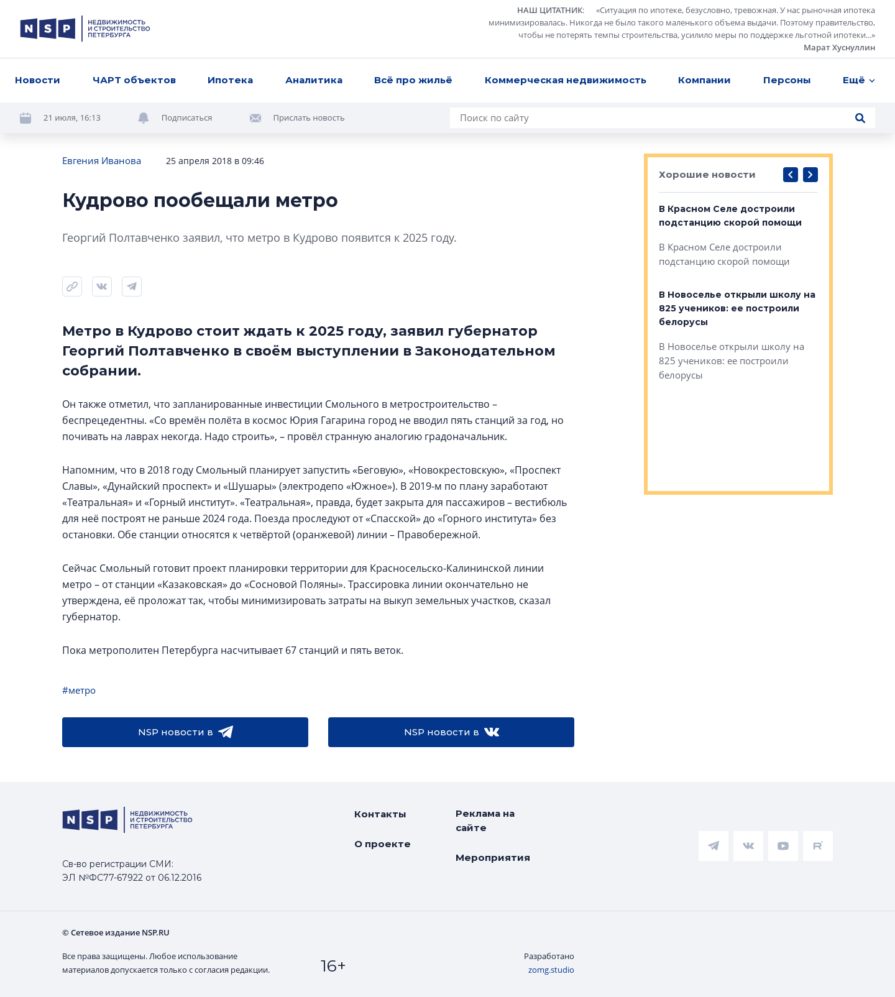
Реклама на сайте (485, 820)
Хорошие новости (707, 174)
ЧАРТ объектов (134, 80)
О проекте (382, 844)
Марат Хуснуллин (839, 47)
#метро (79, 690)
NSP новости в (185, 732)
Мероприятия (493, 857)
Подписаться (187, 117)
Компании (704, 80)
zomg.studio (551, 969)
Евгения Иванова (101, 160)
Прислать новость (309, 117)
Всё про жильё (413, 80)
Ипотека (230, 80)
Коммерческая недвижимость (565, 80)
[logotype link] (85, 29)
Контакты (380, 814)
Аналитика (313, 80)
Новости (37, 80)
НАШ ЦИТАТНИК (549, 10)
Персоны (787, 80)
